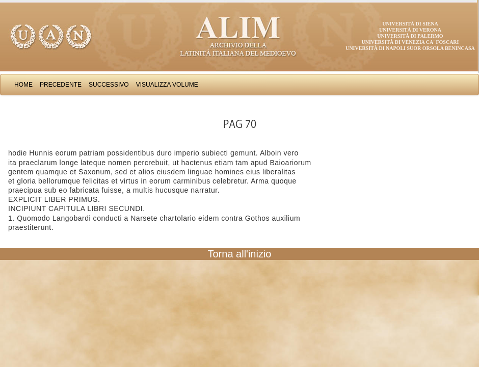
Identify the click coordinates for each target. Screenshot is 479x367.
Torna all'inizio (240, 253)
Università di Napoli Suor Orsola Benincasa (410, 48)
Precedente (61, 84)
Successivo (109, 84)
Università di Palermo (410, 36)
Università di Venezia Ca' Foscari (410, 42)
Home (23, 84)
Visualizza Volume (167, 84)
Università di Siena (410, 24)
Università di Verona (410, 30)
